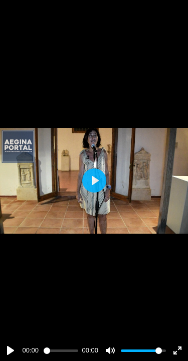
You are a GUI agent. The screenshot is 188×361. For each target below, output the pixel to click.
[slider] (61, 350)
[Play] (11, 350)
